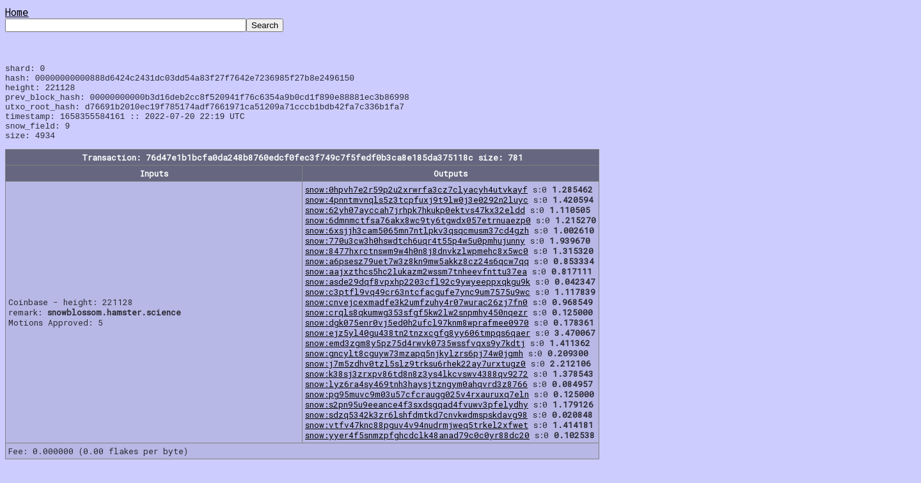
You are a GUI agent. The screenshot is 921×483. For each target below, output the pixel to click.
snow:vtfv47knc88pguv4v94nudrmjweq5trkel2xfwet (416, 440)
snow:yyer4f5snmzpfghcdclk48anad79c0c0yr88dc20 (417, 450)
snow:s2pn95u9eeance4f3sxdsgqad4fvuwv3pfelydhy (416, 420)
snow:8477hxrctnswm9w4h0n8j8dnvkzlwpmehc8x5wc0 (416, 266)
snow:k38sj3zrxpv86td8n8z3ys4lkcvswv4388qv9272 (416, 389)
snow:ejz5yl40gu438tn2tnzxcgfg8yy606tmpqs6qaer (417, 348)
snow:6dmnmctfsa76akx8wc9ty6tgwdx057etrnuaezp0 (418, 235)
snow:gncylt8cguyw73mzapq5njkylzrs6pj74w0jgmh (414, 368)
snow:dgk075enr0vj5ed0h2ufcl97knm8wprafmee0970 (417, 338)
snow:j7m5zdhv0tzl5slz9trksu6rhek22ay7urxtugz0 (415, 379)
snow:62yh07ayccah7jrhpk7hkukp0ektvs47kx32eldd (415, 225)
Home (17, 12)
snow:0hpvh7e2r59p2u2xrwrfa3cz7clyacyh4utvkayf (416, 205)
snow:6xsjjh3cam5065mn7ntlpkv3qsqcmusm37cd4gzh (417, 246)
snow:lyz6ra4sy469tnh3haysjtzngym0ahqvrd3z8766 (416, 399)
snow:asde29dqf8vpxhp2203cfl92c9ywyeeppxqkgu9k (417, 297)
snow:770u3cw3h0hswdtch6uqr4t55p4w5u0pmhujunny (415, 256)
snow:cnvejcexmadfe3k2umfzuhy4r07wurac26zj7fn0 (416, 317)
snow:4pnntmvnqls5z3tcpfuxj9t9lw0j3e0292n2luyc (416, 215)
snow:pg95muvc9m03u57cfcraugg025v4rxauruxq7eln (417, 409)
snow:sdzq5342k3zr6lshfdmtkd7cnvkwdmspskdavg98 (416, 430)
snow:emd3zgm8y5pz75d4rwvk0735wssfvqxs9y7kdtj (415, 358)
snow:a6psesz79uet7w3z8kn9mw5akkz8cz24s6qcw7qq (417, 276)
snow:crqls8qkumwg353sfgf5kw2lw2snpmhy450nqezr (416, 327)
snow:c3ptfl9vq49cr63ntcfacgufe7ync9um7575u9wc (417, 307)
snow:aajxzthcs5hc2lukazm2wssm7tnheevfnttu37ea (416, 286)
